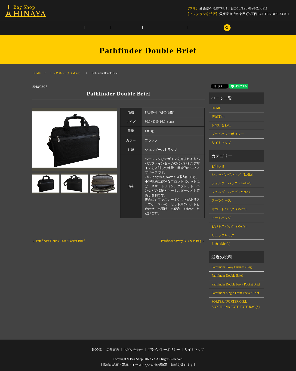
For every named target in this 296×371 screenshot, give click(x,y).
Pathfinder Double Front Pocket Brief (60, 241)
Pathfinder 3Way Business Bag (181, 241)
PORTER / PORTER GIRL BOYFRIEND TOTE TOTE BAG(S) (236, 304)
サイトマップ (192, 28)
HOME (85, 28)
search (212, 27)
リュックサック (223, 235)
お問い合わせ (126, 28)
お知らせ (218, 166)
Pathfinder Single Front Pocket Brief (235, 293)
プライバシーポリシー (159, 28)
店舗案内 (103, 28)
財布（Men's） (222, 243)
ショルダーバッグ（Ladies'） (232, 183)
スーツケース (221, 200)
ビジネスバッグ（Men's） (66, 73)
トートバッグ (221, 218)
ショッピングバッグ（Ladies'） (234, 174)
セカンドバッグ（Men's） (230, 209)
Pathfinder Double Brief (227, 275)
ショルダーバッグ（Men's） (232, 192)
